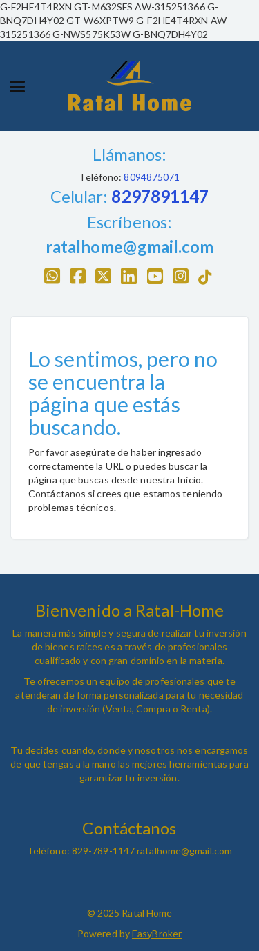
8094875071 (151, 177)
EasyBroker (157, 933)
